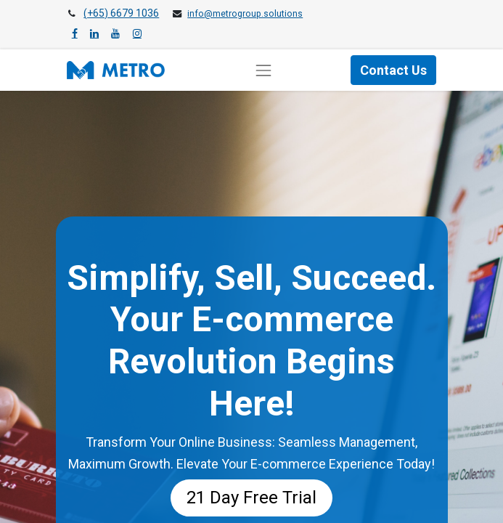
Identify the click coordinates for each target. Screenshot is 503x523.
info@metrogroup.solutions (245, 14)
